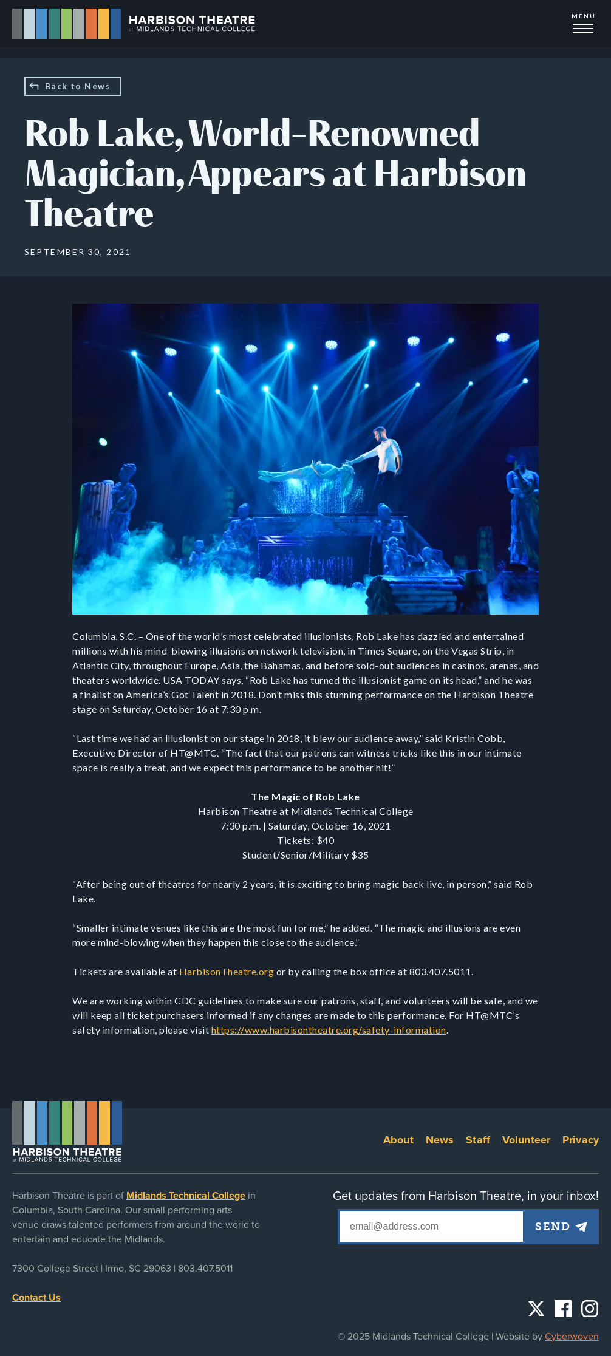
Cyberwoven (572, 1336)
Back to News (78, 86)
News (440, 1139)
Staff (478, 1139)
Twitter (536, 1308)
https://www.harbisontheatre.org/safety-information (328, 1029)
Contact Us (36, 1298)
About (398, 1139)
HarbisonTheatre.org (227, 971)
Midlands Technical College (185, 1196)
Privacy (580, 1139)
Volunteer (526, 1139)
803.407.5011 (205, 1268)
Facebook (563, 1308)
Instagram (590, 1308)
